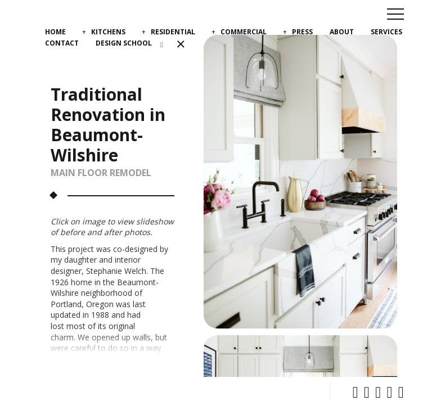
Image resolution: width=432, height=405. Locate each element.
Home (55, 32)
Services (386, 32)
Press (302, 32)
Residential (173, 32)
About (342, 32)
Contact (62, 43)
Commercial (243, 32)
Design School (124, 43)
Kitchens (108, 32)
